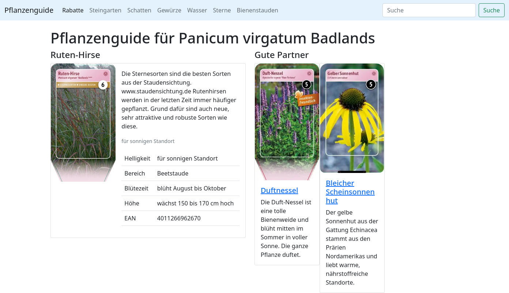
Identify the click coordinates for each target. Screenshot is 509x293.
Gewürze (169, 10)
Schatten (139, 10)
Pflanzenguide (28, 10)
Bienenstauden (257, 10)
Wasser (197, 10)
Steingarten (106, 10)
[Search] (429, 10)
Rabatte (72, 10)
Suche (491, 10)
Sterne (222, 10)
